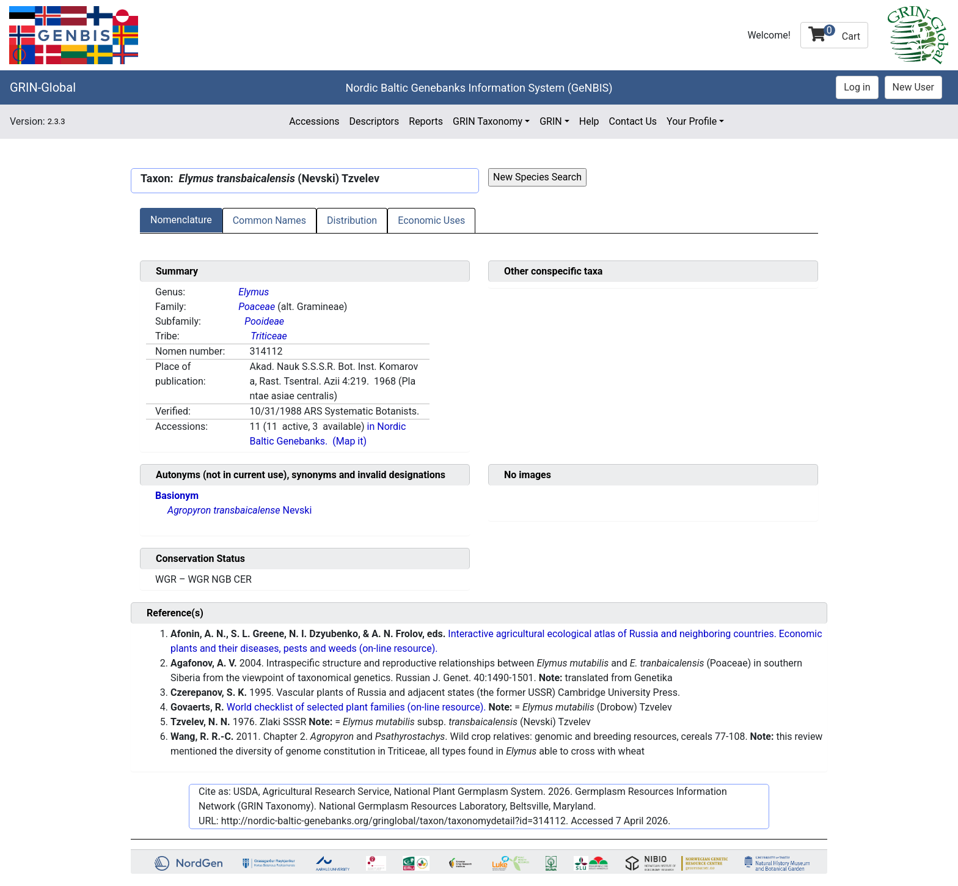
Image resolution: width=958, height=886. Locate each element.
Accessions (314, 121)
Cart (834, 33)
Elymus (253, 292)
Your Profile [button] (692, 121)
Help (589, 121)
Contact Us (633, 121)
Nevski (239, 510)
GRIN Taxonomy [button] (487, 121)
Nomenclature (181, 220)
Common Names (269, 220)
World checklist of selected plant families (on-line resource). (356, 707)
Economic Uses (431, 220)
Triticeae (268, 336)
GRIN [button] (550, 121)
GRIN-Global (43, 87)
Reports (426, 121)
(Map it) (349, 441)
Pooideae (264, 321)
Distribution (352, 220)
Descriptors (374, 121)
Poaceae (256, 306)
